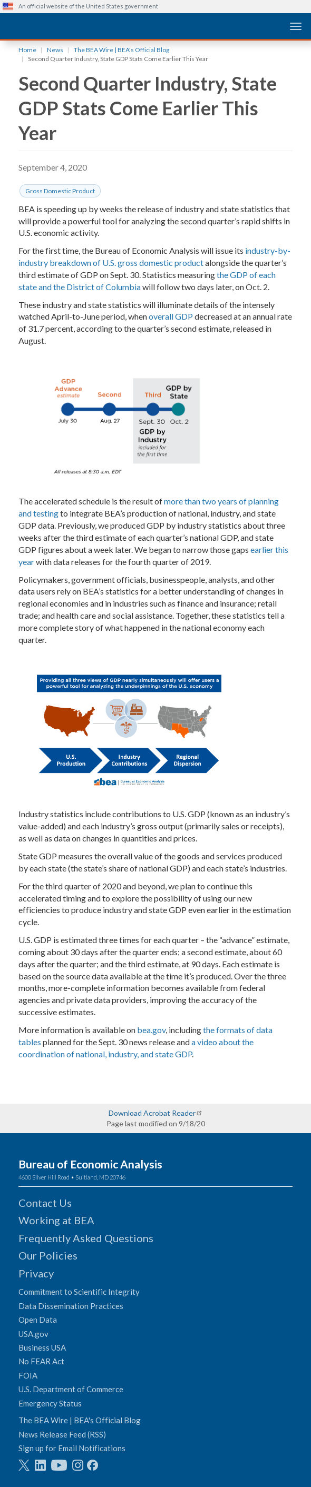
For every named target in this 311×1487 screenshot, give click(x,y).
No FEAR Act (41, 1361)
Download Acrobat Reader (152, 1112)
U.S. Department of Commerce (70, 1389)
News (55, 50)
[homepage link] (82, 25)
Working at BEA (56, 1220)
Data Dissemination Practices (70, 1306)
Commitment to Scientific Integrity (79, 1291)
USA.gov (33, 1334)
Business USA (42, 1347)
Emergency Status (50, 1403)
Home (27, 50)
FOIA (27, 1375)
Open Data (37, 1319)
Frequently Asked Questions (85, 1238)
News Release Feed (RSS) (62, 1434)
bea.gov (151, 1030)
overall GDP (171, 316)
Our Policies (47, 1255)
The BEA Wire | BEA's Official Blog (121, 50)
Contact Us (45, 1202)
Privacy (36, 1273)
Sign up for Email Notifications (71, 1448)
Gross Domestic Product (60, 191)
